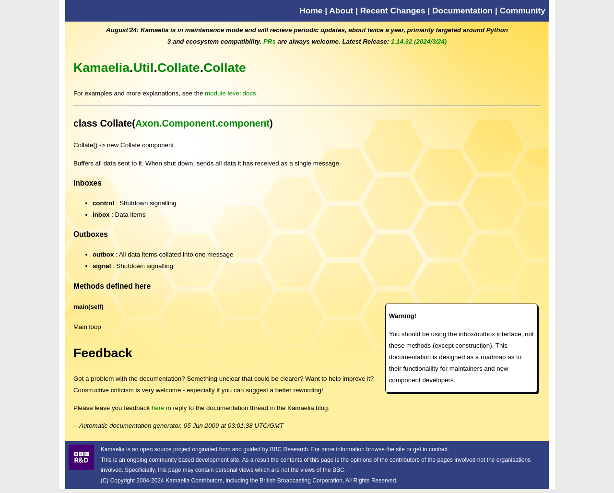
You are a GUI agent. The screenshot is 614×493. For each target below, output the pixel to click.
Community (522, 10)
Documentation (462, 10)
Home (310, 10)
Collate (178, 67)
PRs (269, 41)
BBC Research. (290, 449)
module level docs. (231, 93)
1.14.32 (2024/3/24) (419, 41)
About (341, 10)
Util (143, 67)
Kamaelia (101, 67)
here (158, 407)
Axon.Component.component (202, 123)
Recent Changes (392, 10)
